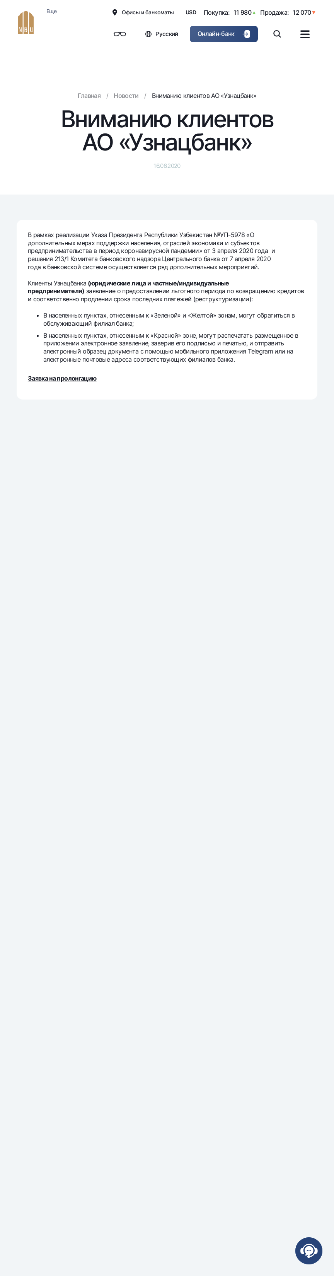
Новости (126, 95)
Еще (51, 11)
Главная (89, 95)
